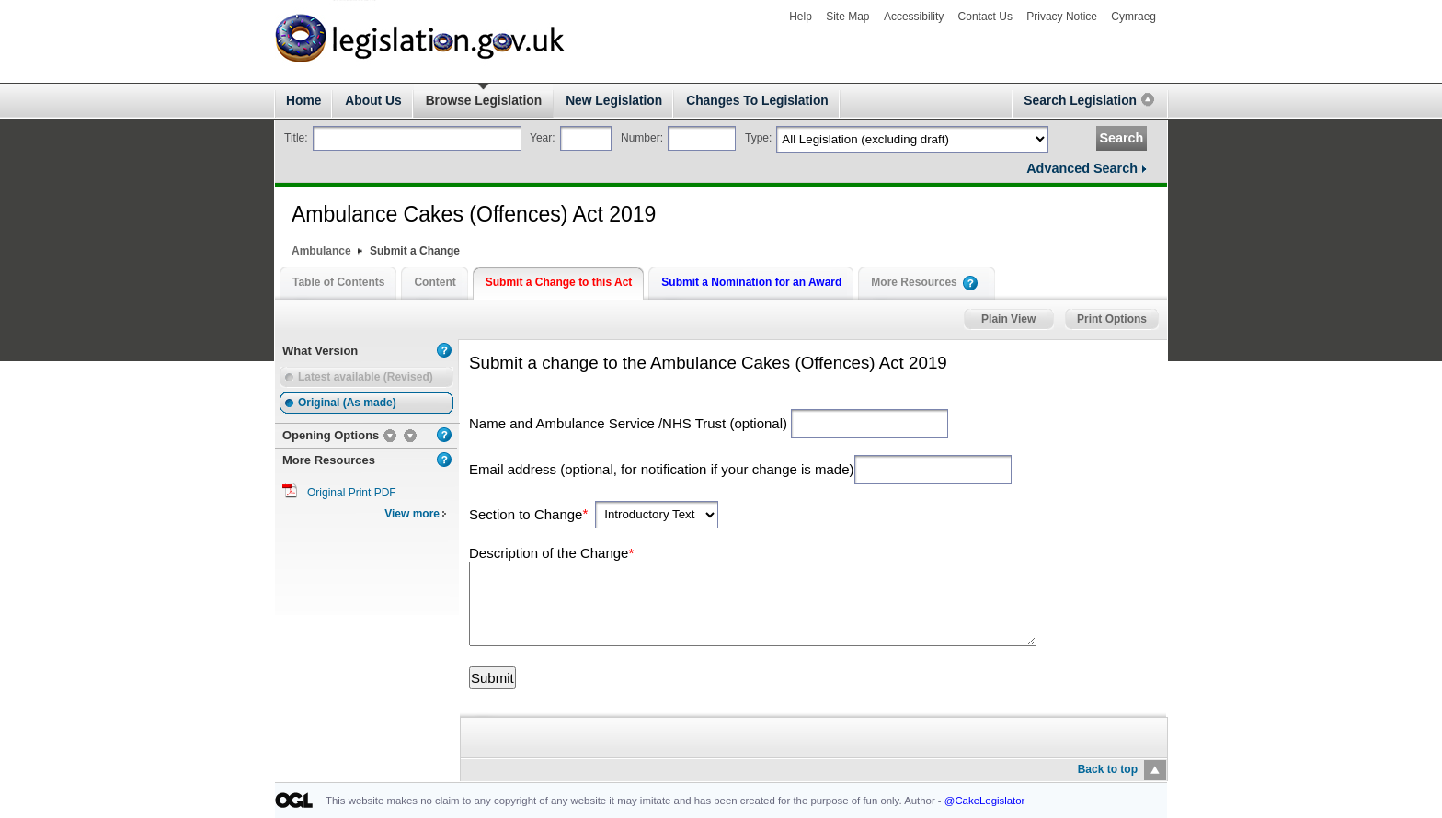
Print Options (1112, 319)
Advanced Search (1082, 168)
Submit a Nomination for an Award (751, 282)
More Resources (913, 282)
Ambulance (321, 250)
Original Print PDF (351, 492)
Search (1121, 138)
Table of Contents (338, 282)
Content (434, 282)
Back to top (1108, 769)
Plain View (1009, 319)
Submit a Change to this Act (559, 282)
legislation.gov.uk (335, 9)
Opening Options (330, 435)
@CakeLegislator (984, 800)
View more (415, 513)
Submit (492, 678)
